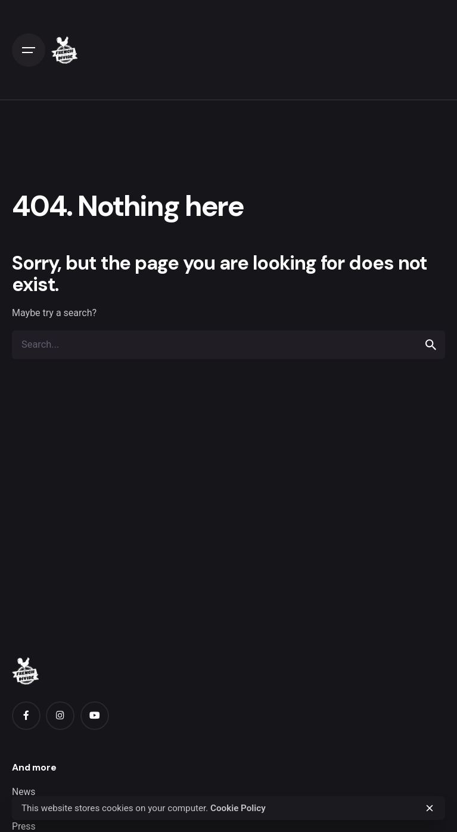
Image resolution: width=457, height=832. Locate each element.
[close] (429, 808)
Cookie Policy (238, 808)
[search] (430, 344)
